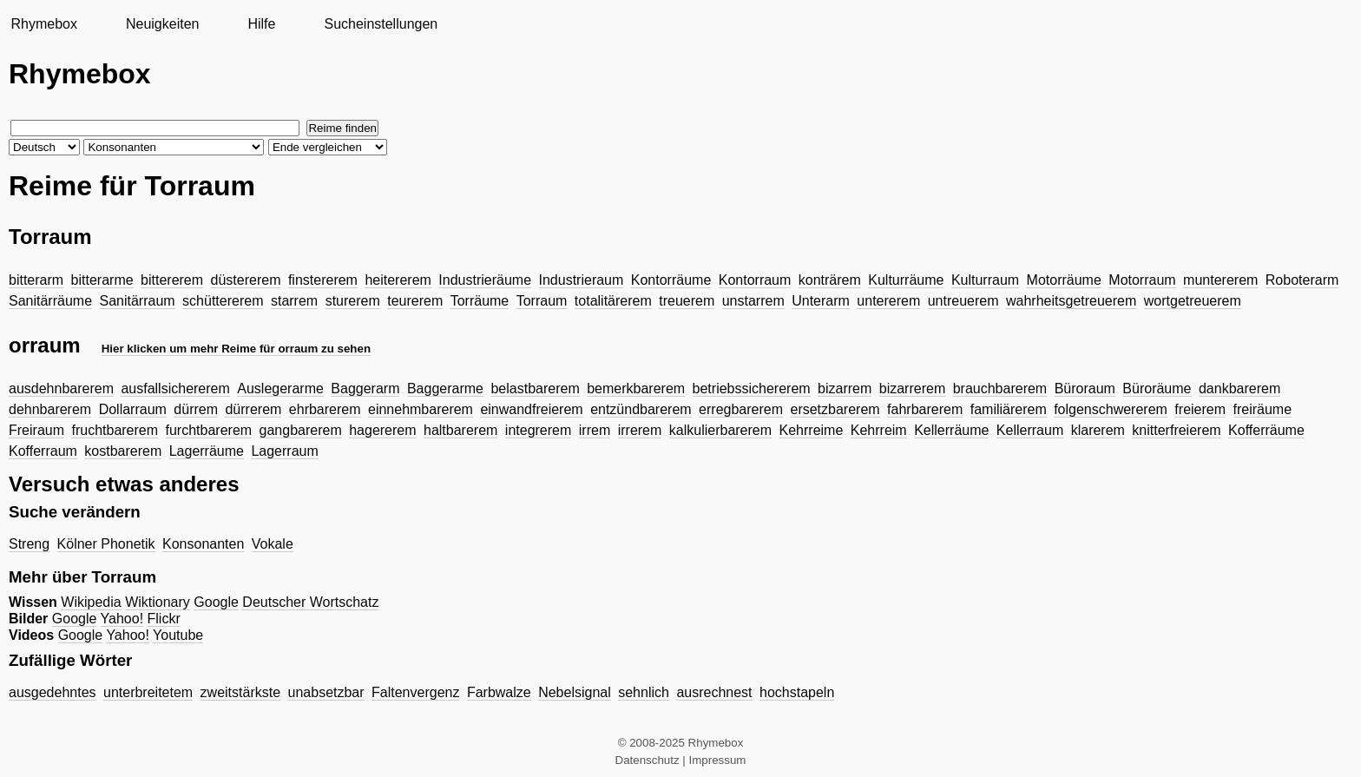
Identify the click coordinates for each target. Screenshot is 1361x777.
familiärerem (1008, 409)
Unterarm (821, 300)
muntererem (1220, 280)
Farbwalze (499, 692)
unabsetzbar (326, 692)
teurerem (415, 300)
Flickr (164, 618)
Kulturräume (905, 280)
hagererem (382, 430)
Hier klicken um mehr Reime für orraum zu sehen (236, 348)
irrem (594, 430)
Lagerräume (206, 451)
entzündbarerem (641, 409)
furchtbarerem (209, 430)
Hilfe (261, 23)
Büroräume (1156, 388)
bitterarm (36, 280)
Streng (29, 544)
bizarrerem (912, 388)
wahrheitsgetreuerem (1071, 300)
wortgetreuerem (1192, 300)
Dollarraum (133, 409)
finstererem (323, 280)
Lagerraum (284, 451)
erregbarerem (741, 409)
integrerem (538, 430)
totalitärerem (613, 300)
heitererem (398, 280)
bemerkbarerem (636, 388)
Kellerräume (951, 430)
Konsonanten (203, 544)
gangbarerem (301, 430)
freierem (1200, 409)
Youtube (178, 635)
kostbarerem (122, 451)
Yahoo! (122, 618)
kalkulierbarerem (720, 430)
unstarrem (753, 300)
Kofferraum (43, 451)
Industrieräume (484, 280)
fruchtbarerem (114, 430)
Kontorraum (755, 280)
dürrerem (253, 409)
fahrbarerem (925, 409)
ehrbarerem (325, 409)
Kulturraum (985, 280)
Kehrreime (811, 430)
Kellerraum (1029, 430)
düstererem (246, 280)
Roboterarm (1302, 280)
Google (216, 602)
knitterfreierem (1176, 430)
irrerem (640, 430)
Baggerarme (445, 388)
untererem (888, 300)
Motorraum (1141, 280)
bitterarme (102, 280)
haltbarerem (460, 430)
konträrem (830, 280)
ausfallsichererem (175, 388)
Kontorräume (671, 280)
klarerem (1098, 430)
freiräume (1262, 409)
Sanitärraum (137, 300)
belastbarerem (534, 388)
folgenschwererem (1110, 409)
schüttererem (222, 300)
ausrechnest (714, 692)
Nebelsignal (574, 692)
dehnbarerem (50, 409)
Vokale (272, 544)
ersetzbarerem (834, 409)
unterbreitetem (148, 692)
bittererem (172, 280)
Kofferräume (1266, 430)
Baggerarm (365, 388)
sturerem (352, 300)
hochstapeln (796, 692)
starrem (294, 300)
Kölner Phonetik (106, 544)
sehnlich (643, 692)
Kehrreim (879, 430)
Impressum (717, 760)
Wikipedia (91, 602)
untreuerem (963, 300)
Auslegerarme (280, 388)
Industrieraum (581, 280)
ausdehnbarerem (61, 388)
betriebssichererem (752, 388)
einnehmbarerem (420, 409)
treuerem (686, 300)
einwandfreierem (531, 409)
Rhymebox (43, 23)
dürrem (196, 409)
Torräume (480, 300)
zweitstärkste (240, 692)
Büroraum (1085, 388)
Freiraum (36, 430)
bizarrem (844, 388)
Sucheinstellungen (380, 23)
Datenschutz (647, 760)
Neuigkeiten (163, 23)
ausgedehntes (52, 692)
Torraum (542, 300)
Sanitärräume (50, 300)
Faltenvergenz (415, 692)
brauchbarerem (1000, 388)
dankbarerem (1239, 388)
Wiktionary (157, 602)
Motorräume (1064, 280)
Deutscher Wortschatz (310, 602)
